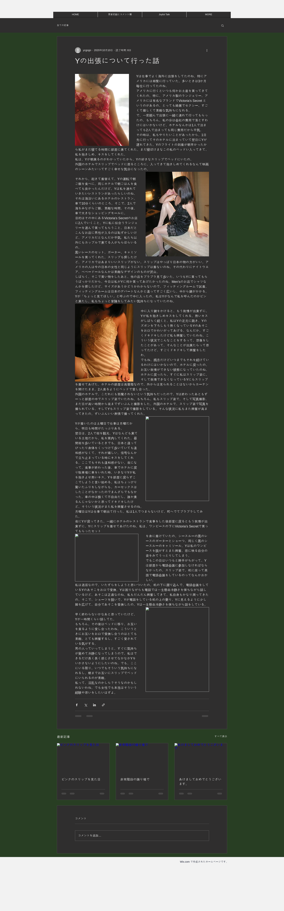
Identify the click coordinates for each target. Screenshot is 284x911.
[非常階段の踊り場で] (142, 758)
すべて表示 (220, 736)
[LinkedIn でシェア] (94, 705)
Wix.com (185, 861)
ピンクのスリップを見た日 (81, 779)
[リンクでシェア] (103, 705)
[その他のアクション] (207, 50)
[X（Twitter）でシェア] (85, 705)
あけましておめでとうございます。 (200, 782)
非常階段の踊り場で (135, 779)
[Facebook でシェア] (76, 705)
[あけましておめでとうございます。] (201, 758)
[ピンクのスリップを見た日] (83, 758)
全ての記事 (63, 25)
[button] (222, 25)
